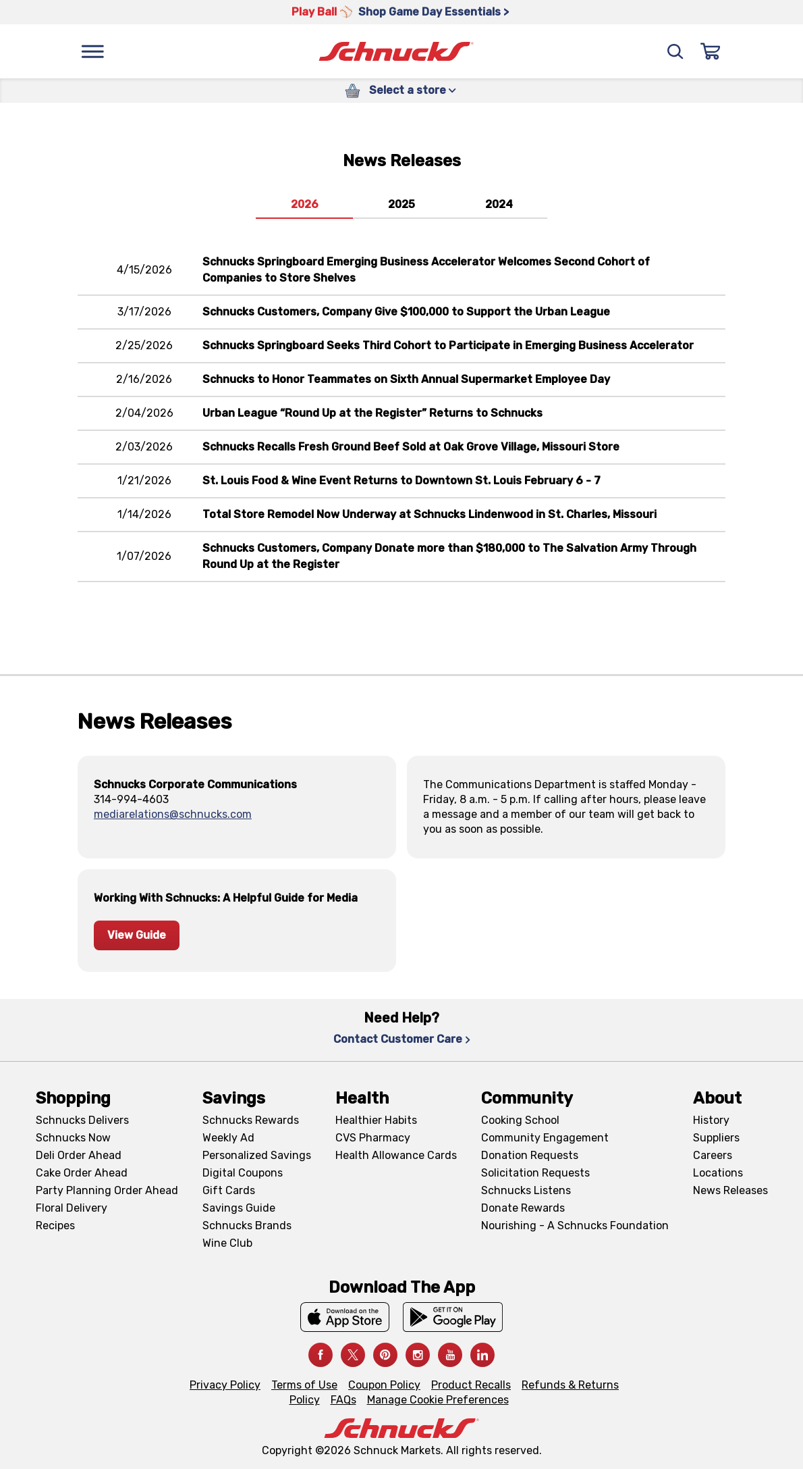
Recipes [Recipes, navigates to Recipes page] (55, 1225)
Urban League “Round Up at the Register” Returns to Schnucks (372, 413)
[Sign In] (710, 51)
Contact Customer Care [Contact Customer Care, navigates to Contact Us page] (401, 1039)
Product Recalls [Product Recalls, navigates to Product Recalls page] (471, 1384)
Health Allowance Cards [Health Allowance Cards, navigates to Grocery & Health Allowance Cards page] (396, 1155)
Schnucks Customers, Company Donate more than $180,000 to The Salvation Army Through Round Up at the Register (449, 556)
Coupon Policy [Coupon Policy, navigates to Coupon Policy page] (384, 1384)
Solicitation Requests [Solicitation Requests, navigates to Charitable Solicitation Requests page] (535, 1172)
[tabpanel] (401, 441)
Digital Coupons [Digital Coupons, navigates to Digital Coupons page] (242, 1172)
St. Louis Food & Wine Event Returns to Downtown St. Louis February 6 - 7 (401, 480)
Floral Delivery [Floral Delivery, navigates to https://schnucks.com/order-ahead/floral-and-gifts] (71, 1208)
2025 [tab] (401, 204)
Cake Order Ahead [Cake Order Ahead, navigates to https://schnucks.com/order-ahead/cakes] (82, 1172)
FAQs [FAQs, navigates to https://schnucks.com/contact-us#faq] (343, 1399)
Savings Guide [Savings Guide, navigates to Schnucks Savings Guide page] (238, 1208)
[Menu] (92, 51)
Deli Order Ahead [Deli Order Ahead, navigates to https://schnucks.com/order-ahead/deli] (78, 1155)
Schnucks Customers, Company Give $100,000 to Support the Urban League (406, 311)
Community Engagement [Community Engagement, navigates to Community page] (545, 1137)
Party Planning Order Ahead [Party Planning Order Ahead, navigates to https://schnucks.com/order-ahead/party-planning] (107, 1190)
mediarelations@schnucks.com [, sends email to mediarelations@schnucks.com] (173, 814)
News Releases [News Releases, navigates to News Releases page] (730, 1190)
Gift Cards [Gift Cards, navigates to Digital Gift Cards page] (228, 1190)
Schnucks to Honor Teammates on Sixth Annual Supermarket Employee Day (406, 379)
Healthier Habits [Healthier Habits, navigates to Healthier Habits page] (376, 1120)
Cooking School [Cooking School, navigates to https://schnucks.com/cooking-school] (520, 1120)
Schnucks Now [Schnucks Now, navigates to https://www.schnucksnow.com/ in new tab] (73, 1137)
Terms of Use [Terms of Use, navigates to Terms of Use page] (304, 1384)
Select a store (412, 90)
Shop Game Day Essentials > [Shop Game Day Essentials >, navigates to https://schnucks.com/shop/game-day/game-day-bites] (433, 11)
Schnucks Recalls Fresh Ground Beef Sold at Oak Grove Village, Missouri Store (410, 446)
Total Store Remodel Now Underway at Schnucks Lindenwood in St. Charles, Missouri (429, 514)
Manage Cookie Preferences (438, 1399)
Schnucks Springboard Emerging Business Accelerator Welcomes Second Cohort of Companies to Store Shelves (426, 269)
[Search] (675, 51)
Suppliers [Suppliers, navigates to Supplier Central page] (716, 1137)
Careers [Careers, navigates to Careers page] (712, 1155)
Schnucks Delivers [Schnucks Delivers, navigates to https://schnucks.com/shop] (82, 1120)
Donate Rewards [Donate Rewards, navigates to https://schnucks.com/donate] (523, 1208)
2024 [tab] (499, 204)
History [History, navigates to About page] (711, 1120)
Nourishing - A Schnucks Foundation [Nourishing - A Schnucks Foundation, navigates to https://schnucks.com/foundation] (575, 1225)
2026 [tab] (305, 204)
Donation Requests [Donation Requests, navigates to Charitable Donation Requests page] (529, 1155)
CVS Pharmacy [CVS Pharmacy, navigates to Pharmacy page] (372, 1137)
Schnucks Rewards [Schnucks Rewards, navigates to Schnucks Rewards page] (250, 1120)
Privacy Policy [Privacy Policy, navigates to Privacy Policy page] (225, 1384)
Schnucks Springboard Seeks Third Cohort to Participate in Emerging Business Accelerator (448, 345)
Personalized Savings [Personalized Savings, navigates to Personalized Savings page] (256, 1155)
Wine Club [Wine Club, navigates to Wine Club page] (227, 1243)
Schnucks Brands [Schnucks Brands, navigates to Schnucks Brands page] (247, 1225)
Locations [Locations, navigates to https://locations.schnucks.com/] (718, 1172)
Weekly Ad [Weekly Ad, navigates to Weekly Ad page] (228, 1137)
